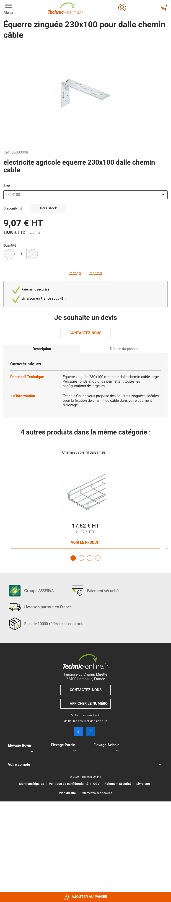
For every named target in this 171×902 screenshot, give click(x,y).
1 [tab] (73, 558)
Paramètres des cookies (96, 793)
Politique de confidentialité (68, 784)
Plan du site (67, 793)
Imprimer (95, 273)
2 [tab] (81, 558)
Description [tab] (42, 349)
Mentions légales (31, 784)
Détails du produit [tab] (124, 349)
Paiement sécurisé (118, 784)
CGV (96, 784)
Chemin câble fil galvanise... (85, 452)
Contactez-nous (85, 333)
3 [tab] (89, 558)
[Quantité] (21, 254)
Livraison (143, 784)
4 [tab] (98, 558)
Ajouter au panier (85, 897)
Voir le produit (85, 542)
